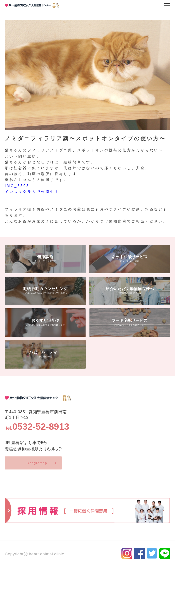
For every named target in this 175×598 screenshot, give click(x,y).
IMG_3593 (17, 186)
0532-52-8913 (40, 426)
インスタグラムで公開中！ (32, 192)
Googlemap (42, 463)
